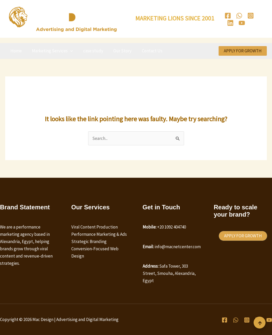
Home (15, 51)
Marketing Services (50, 51)
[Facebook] (228, 15)
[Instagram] (250, 15)
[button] (68, 51)
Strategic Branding (89, 241)
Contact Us (145, 51)
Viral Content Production (94, 227)
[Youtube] (242, 23)
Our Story (117, 51)
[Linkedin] (230, 23)
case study (90, 51)
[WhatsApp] (239, 15)
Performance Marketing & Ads (99, 234)
